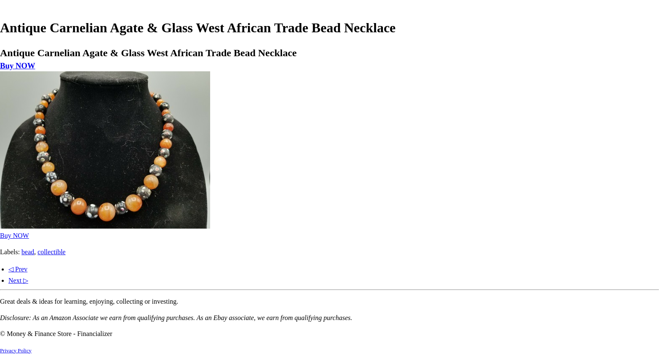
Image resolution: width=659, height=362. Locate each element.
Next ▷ (18, 280)
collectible (51, 251)
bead (27, 251)
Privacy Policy (16, 351)
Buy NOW (17, 65)
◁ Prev (17, 269)
